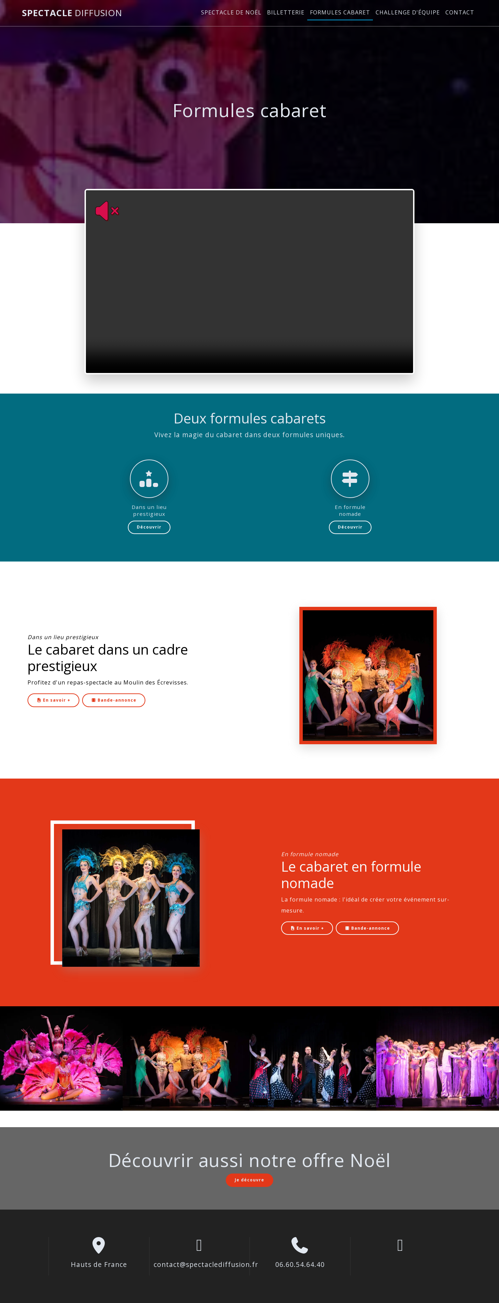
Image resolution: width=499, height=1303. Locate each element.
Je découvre (249, 1180)
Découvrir (149, 527)
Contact (459, 12)
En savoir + (53, 700)
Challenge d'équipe (408, 12)
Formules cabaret (340, 12)
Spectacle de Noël (231, 12)
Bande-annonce (113, 700)
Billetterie (285, 12)
